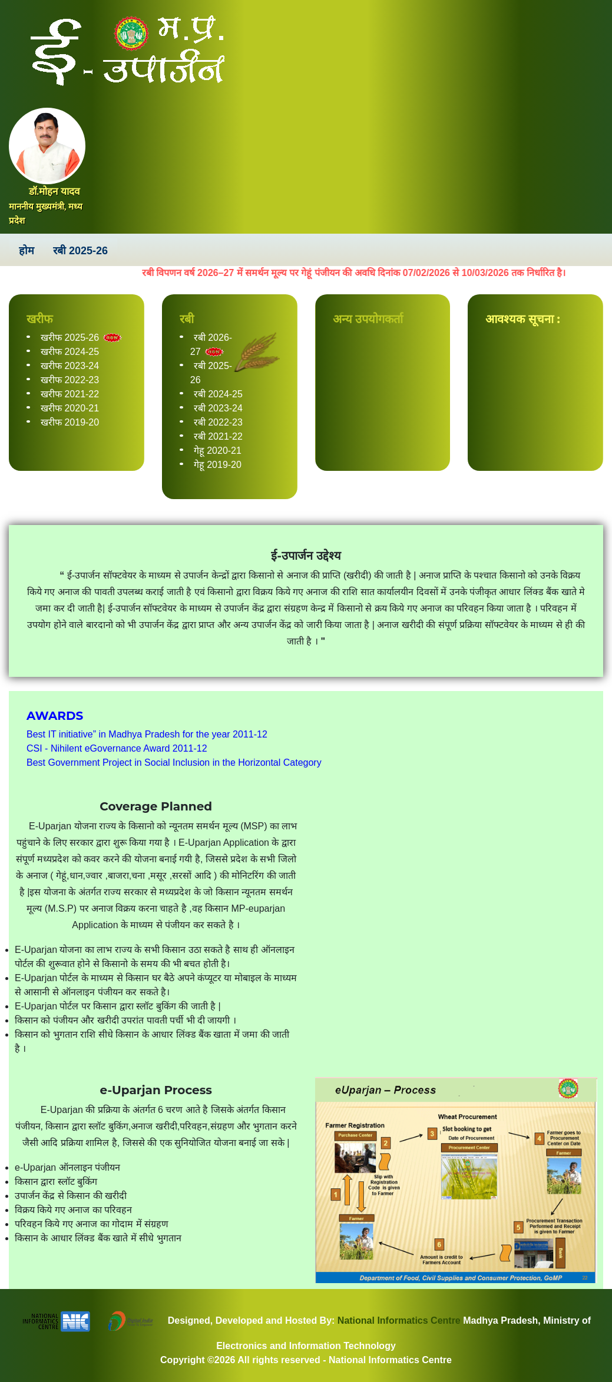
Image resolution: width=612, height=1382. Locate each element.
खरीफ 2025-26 (70, 338)
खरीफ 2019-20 (70, 422)
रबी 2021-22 (218, 436)
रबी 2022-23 (218, 422)
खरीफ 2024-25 (70, 352)
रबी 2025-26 (80, 251)
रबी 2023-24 (218, 408)
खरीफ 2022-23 (70, 380)
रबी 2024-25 (218, 394)
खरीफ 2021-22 (70, 394)
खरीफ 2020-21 (70, 408)
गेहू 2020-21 (218, 451)
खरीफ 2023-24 (70, 366)
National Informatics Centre (397, 1320)
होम (26, 251)
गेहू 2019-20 (218, 465)
